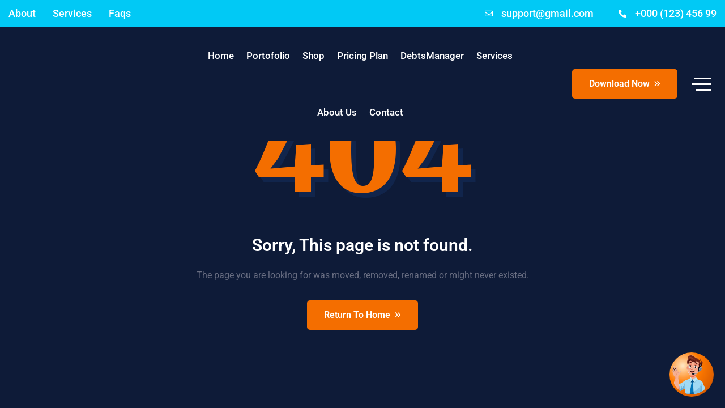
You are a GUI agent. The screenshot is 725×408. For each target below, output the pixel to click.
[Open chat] (691, 374)
